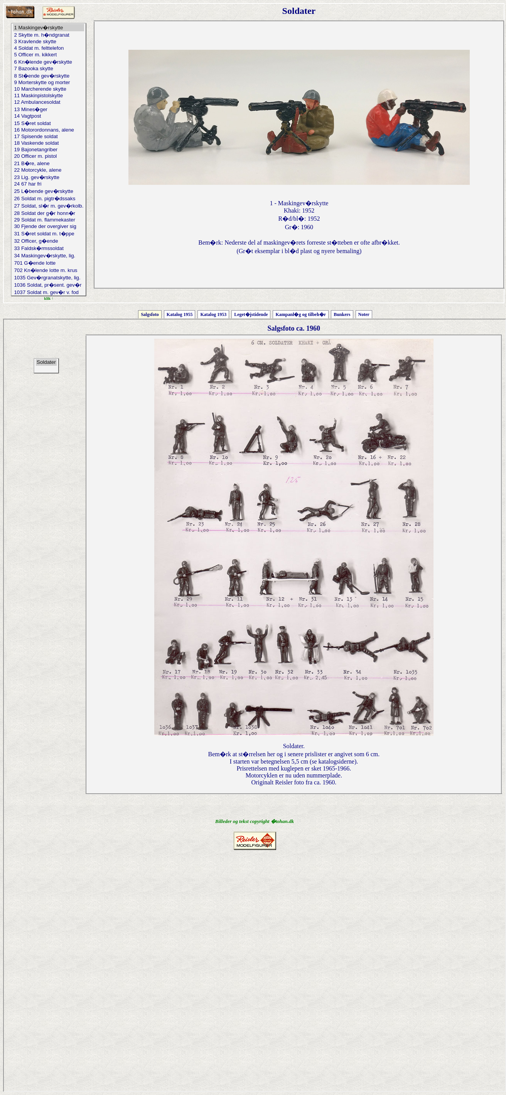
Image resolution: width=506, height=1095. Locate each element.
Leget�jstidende (251, 314)
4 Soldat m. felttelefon (48, 48)
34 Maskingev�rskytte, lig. (48, 255)
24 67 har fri (48, 184)
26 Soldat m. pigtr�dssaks (48, 198)
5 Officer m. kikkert (48, 55)
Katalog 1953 (213, 314)
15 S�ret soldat (48, 123)
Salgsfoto (150, 314)
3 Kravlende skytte (48, 42)
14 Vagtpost (48, 116)
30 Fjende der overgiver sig (48, 226)
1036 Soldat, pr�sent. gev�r (48, 285)
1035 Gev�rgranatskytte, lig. (48, 277)
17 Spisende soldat (48, 136)
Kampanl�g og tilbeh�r (300, 314)
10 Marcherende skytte (48, 89)
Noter (363, 314)
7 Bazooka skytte (48, 69)
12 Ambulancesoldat (48, 102)
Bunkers (342, 314)
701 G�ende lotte (48, 263)
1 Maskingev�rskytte (48, 27)
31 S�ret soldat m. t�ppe (48, 233)
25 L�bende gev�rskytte (48, 191)
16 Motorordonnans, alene (48, 130)
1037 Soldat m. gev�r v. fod (48, 292)
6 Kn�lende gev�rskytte (48, 62)
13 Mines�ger (48, 109)
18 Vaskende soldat (48, 143)
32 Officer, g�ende (48, 241)
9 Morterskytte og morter (48, 82)
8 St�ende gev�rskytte (48, 75)
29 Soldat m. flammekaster (48, 220)
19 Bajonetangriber (48, 150)
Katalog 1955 (180, 314)
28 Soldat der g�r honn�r (48, 213)
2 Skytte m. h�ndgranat (48, 35)
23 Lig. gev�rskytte (48, 177)
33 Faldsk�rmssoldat (48, 248)
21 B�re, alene (48, 163)
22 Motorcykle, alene (48, 170)
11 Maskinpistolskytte (48, 96)
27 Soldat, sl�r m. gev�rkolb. (48, 206)
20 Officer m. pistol (48, 156)
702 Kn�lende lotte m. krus (48, 270)
